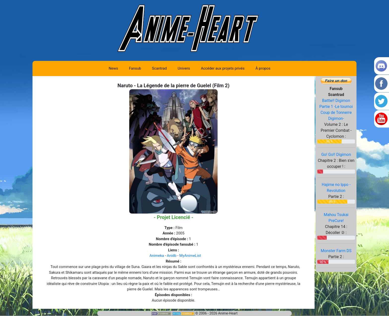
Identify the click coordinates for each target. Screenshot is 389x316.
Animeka (156, 255)
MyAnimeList (190, 255)
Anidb (172, 255)
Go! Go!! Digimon (336, 154)
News (113, 68)
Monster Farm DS (336, 250)
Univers (184, 68)
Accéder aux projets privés (223, 68)
